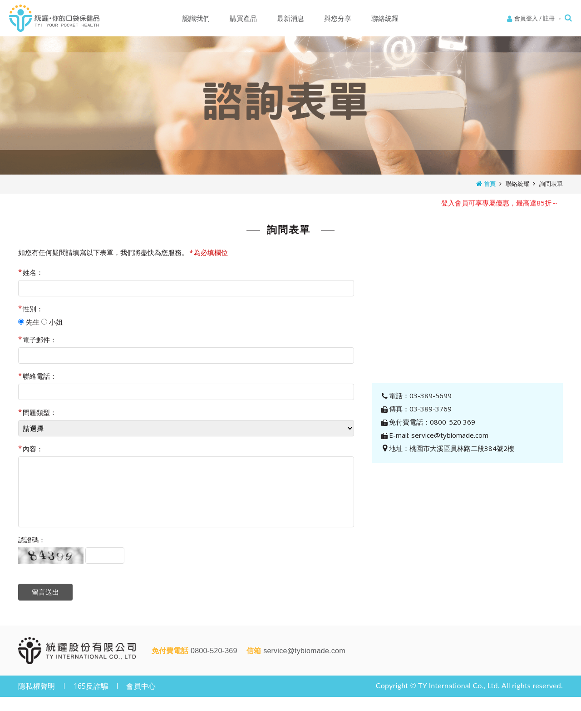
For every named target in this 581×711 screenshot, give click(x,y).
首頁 (490, 184)
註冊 (549, 18)
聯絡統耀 (517, 184)
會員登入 (526, 18)
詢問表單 (551, 184)
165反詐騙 (91, 686)
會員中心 (141, 686)
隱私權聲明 (36, 686)
